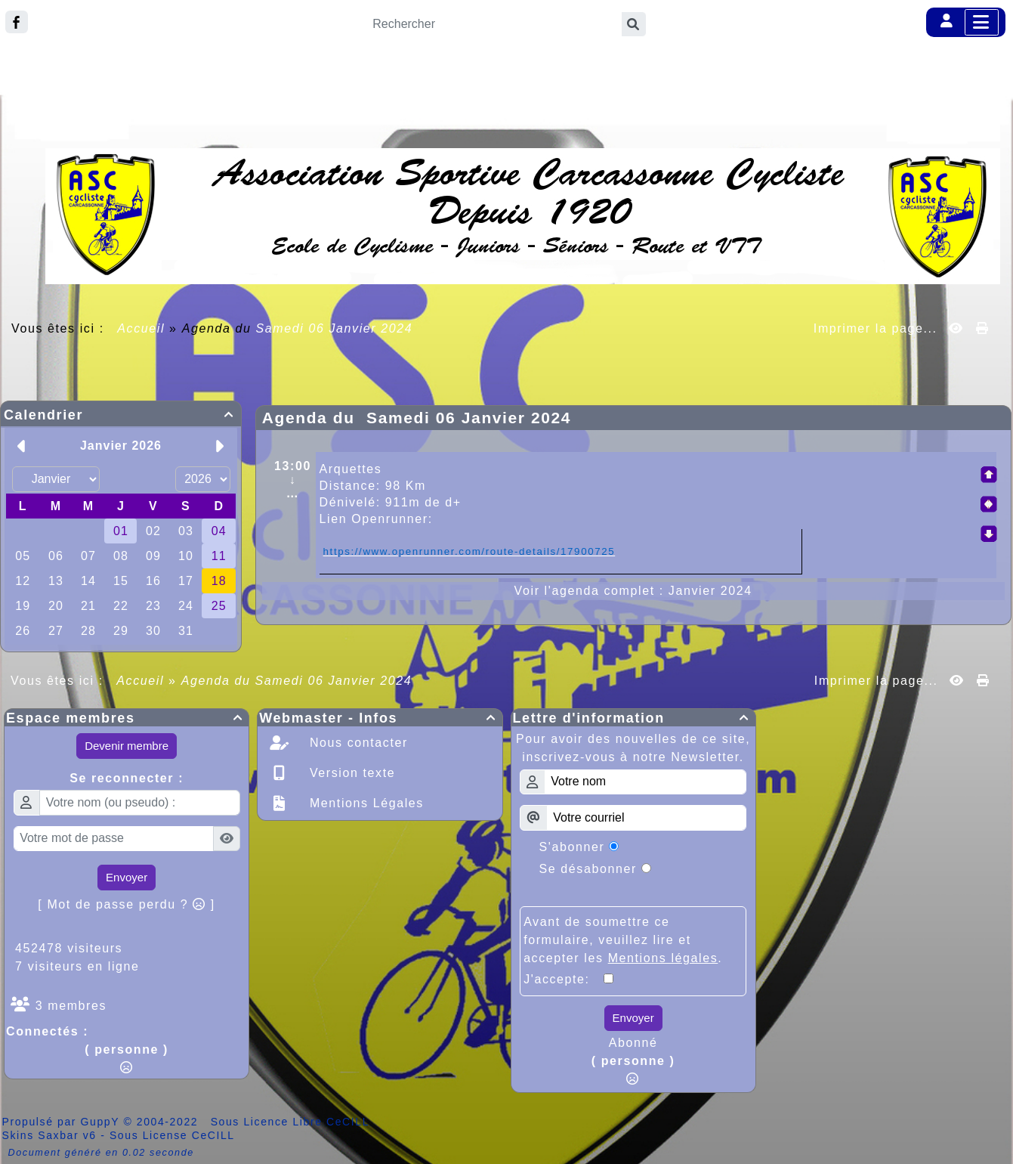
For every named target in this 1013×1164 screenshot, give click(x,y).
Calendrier (121, 415)
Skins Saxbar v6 (49, 1135)
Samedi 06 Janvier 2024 (334, 328)
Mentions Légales (364, 803)
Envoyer (126, 877)
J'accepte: (563, 979)
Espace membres (126, 718)
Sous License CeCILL (172, 1135)
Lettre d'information (633, 718)
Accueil (141, 328)
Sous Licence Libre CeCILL (292, 1122)
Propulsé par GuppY (63, 1122)
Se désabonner (588, 868)
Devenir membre (126, 745)
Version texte (350, 772)
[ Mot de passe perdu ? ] (126, 904)
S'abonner (572, 846)
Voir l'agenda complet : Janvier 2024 (633, 590)
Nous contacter (356, 742)
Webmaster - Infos (379, 718)
